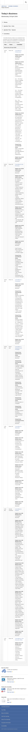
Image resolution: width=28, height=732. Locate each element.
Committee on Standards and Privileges (18, 348)
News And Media (5, 713)
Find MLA (9, 671)
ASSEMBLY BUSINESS (13, 6)
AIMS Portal (3, 6)
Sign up (9, 702)
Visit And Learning (5, 716)
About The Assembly (5, 719)
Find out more (10, 681)
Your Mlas (3, 709)
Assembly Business (5, 706)
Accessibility (4, 725)
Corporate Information (6, 722)
